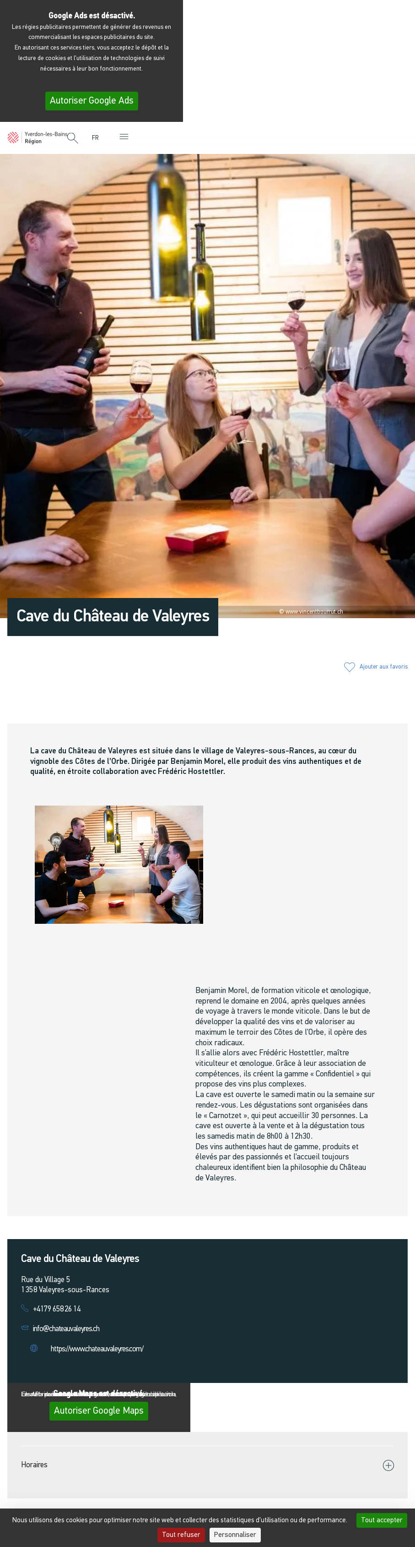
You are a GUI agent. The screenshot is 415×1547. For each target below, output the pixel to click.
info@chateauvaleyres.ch (66, 1329)
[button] (72, 138)
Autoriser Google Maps (99, 1411)
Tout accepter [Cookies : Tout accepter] (382, 1520)
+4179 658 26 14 (57, 1309)
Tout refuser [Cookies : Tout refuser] (181, 1535)
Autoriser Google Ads (92, 101)
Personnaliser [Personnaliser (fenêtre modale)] (235, 1535)
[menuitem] (97, 138)
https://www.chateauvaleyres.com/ (97, 1349)
